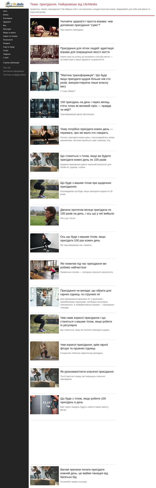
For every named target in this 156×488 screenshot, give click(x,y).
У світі (5, 58)
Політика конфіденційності (15, 75)
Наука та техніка (10, 36)
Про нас (7, 67)
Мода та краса (9, 33)
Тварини (6, 54)
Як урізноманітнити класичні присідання (87, 371)
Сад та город (8, 47)
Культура (7, 29)
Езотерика (7, 18)
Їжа (4, 25)
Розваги (6, 43)
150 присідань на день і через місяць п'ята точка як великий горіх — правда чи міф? (85, 106)
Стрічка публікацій (11, 63)
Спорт (5, 50)
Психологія (8, 40)
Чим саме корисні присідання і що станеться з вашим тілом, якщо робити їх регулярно (86, 321)
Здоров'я (7, 22)
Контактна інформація (13, 71)
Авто (5, 11)
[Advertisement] (73, 442)
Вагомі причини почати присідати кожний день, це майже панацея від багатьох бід (84, 473)
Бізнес (6, 15)
